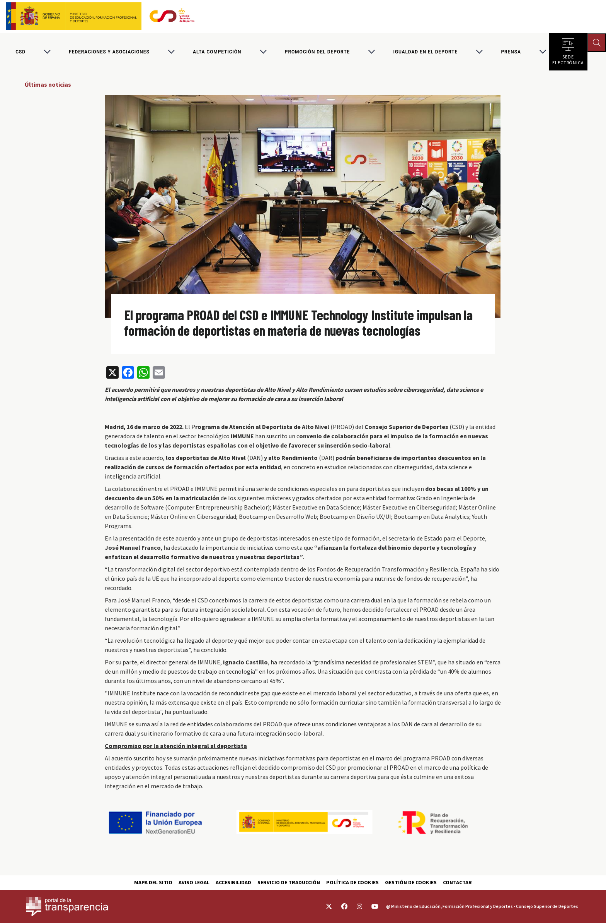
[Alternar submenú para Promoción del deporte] (371, 51)
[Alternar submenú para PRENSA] (542, 51)
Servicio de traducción (288, 882)
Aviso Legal (194, 882)
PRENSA (511, 52)
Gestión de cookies (411, 882)
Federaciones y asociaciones (109, 52)
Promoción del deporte (317, 52)
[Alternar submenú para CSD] (47, 51)
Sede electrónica (568, 58)
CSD (20, 52)
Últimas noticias (48, 84)
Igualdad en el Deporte (425, 52)
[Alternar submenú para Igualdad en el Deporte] (479, 51)
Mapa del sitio (153, 882)
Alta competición (217, 52)
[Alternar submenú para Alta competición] (263, 51)
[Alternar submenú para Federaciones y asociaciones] (171, 51)
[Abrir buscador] (596, 42)
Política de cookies (352, 882)
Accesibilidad (233, 882)
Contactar (457, 882)
